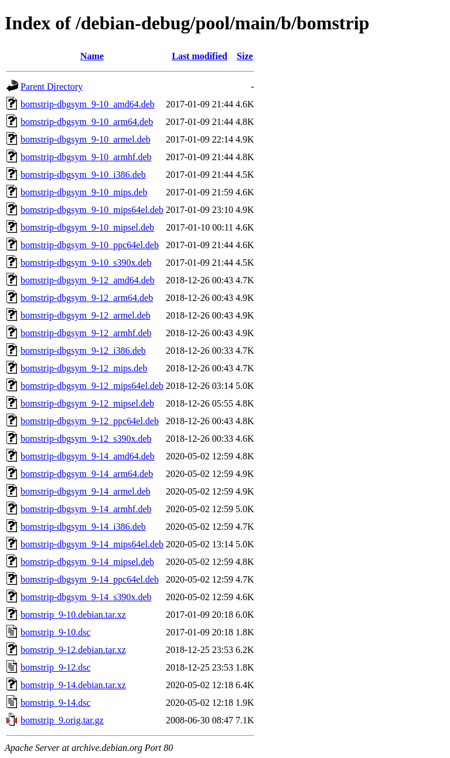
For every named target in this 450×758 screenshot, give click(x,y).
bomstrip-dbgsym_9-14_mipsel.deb (87, 562)
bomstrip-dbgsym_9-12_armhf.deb (86, 333)
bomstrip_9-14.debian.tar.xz (73, 685)
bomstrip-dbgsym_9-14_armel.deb (86, 491)
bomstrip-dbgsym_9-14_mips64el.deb (92, 544)
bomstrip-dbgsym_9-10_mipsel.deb (87, 227)
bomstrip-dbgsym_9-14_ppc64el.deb (90, 579)
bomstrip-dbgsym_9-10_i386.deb (83, 175)
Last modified (199, 56)
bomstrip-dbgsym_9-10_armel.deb (86, 139)
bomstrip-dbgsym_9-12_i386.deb (83, 351)
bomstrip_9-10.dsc (56, 632)
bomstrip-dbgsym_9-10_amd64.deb (88, 104)
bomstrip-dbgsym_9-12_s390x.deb (86, 439)
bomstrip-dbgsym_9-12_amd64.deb (88, 280)
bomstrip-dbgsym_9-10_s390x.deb (86, 263)
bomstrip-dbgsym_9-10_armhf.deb (86, 157)
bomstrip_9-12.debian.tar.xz (73, 650)
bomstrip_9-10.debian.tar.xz (73, 615)
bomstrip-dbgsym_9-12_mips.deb (84, 368)
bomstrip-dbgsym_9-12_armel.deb (86, 315)
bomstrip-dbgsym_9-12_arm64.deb (87, 298)
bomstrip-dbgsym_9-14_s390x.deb (86, 597)
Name (92, 56)
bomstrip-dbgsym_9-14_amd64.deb (88, 456)
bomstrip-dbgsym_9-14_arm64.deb (87, 474)
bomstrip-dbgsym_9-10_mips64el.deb (92, 210)
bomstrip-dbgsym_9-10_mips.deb (84, 192)
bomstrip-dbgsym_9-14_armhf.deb (86, 509)
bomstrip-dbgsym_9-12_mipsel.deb (87, 403)
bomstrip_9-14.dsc (56, 703)
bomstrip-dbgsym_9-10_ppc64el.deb (90, 245)
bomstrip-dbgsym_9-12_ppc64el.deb (90, 421)
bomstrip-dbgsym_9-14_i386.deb (83, 527)
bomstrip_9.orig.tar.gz (62, 720)
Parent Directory (52, 87)
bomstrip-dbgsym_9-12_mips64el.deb (92, 386)
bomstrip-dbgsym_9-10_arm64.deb (87, 122)
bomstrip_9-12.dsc (56, 667)
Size (245, 56)
